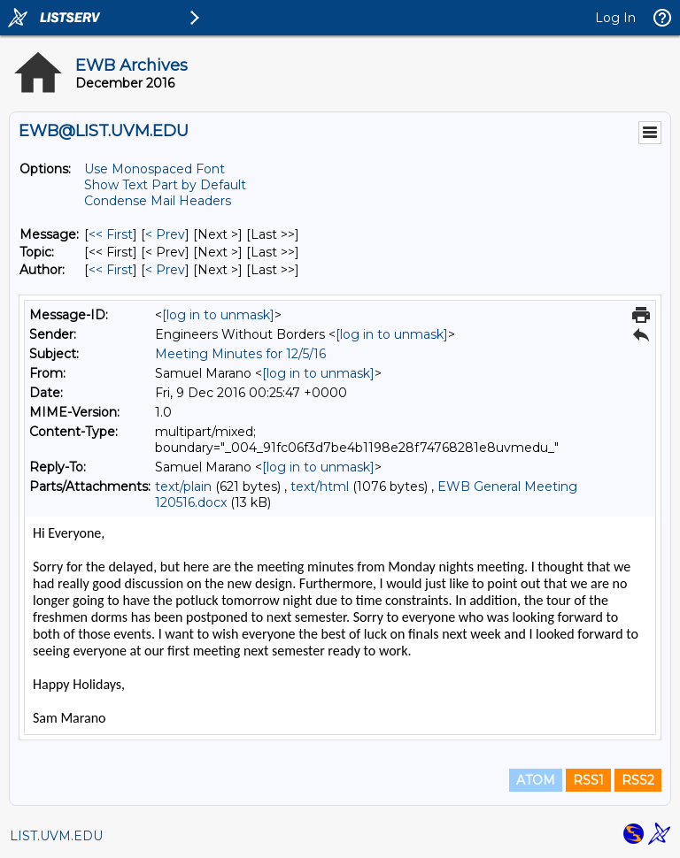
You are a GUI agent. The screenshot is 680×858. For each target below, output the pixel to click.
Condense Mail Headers (157, 201)
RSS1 (588, 780)
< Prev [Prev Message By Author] (165, 270)
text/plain (183, 486)
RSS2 (638, 780)
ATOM (535, 780)
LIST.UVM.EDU (56, 836)
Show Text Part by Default (165, 185)
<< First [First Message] (111, 234)
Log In (615, 18)
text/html (319, 486)
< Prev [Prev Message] (165, 234)
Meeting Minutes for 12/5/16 (240, 354)
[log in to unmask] (218, 315)
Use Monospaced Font (154, 169)
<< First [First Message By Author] (111, 270)
